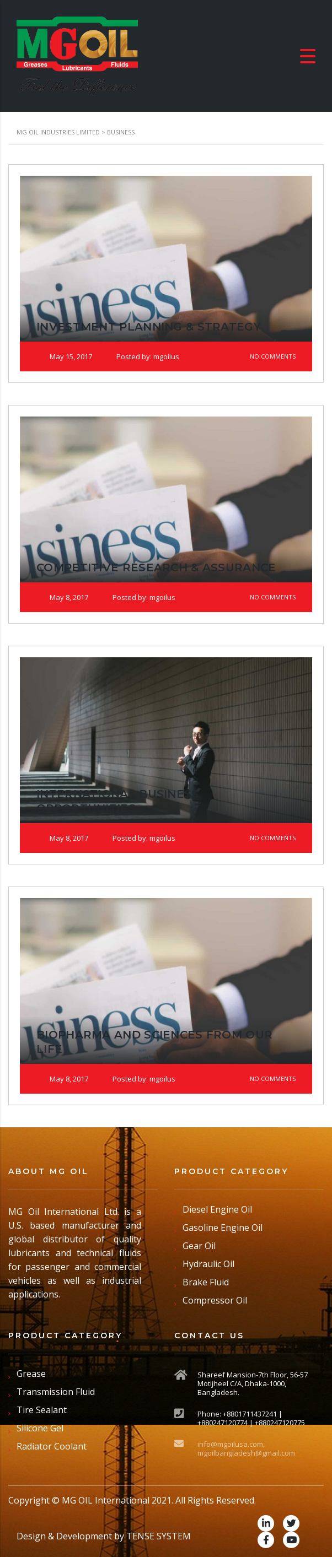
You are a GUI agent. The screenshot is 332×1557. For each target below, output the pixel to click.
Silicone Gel (40, 1428)
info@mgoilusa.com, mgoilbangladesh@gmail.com (246, 1448)
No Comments (266, 356)
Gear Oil (199, 1246)
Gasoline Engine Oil (223, 1227)
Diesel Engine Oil (217, 1209)
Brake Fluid (206, 1282)
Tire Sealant (42, 1410)
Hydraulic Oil (208, 1264)
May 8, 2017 (62, 597)
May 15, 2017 (64, 356)
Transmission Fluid (56, 1392)
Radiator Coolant (52, 1446)
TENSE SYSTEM (158, 1536)
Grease (31, 1373)
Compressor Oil (215, 1300)
